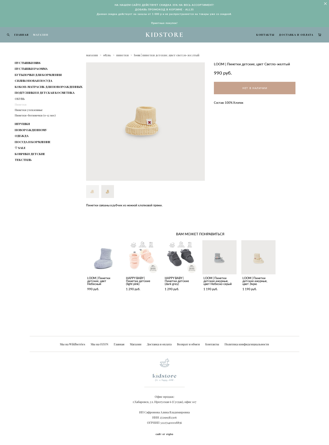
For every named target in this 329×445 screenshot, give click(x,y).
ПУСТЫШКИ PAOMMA (31, 79)
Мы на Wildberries (72, 344)
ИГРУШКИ (22, 135)
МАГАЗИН (49, 40)
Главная (119, 344)
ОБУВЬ (20, 109)
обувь (107, 66)
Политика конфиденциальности (247, 344)
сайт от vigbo (164, 434)
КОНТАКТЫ (257, 40)
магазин (92, 66)
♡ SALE (20, 158)
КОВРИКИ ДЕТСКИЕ (30, 165)
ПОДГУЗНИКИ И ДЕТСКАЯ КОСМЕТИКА (45, 103)
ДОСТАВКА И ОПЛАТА (287, 40)
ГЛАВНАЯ (30, 40)
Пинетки (21, 115)
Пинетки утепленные (29, 120)
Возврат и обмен (188, 344)
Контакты (212, 344)
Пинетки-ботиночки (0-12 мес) (35, 126)
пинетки (122, 66)
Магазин (135, 344)
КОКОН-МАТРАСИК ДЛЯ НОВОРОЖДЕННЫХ (48, 97)
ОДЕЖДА (22, 146)
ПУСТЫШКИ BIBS (28, 73)
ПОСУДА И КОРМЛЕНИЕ (33, 153)
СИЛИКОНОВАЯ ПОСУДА (33, 91)
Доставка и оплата (159, 344)
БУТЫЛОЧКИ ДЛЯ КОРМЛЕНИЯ (38, 85)
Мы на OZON (99, 344)
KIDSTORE (164, 40)
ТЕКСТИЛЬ (23, 170)
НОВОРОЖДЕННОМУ (31, 141)
